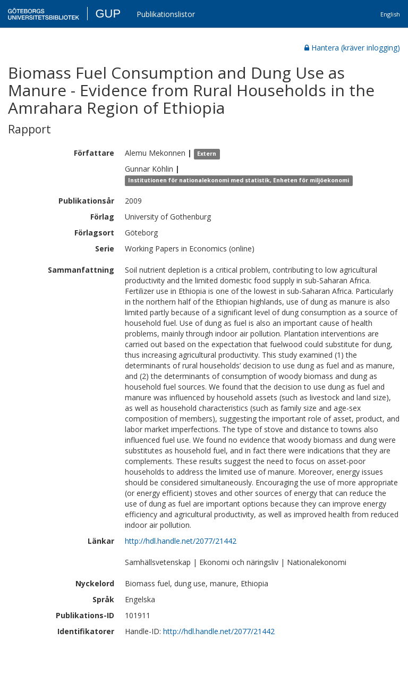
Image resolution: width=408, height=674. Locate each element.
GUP (108, 13)
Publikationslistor (166, 14)
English (390, 14)
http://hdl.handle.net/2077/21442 (180, 541)
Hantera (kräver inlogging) (352, 48)
